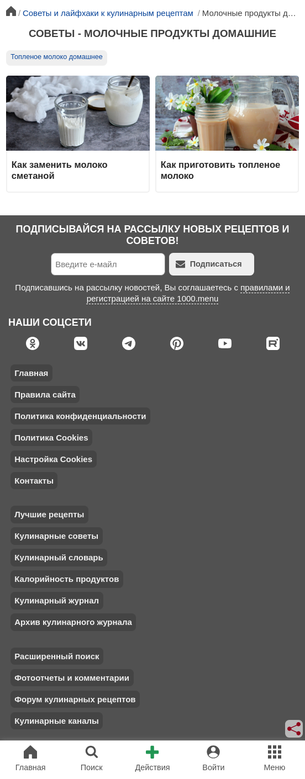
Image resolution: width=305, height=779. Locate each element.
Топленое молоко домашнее (56, 57)
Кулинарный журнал (56, 600)
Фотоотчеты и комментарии (71, 677)
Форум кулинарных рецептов (74, 699)
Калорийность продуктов (66, 579)
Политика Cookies (51, 437)
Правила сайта (45, 394)
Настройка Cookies (53, 459)
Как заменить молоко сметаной (60, 170)
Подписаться (209, 264)
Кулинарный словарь (58, 557)
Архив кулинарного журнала (73, 622)
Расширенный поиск (56, 656)
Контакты (34, 480)
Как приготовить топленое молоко (220, 170)
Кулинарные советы (56, 535)
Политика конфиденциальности (80, 416)
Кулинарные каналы (56, 720)
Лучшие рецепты (49, 514)
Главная (31, 373)
